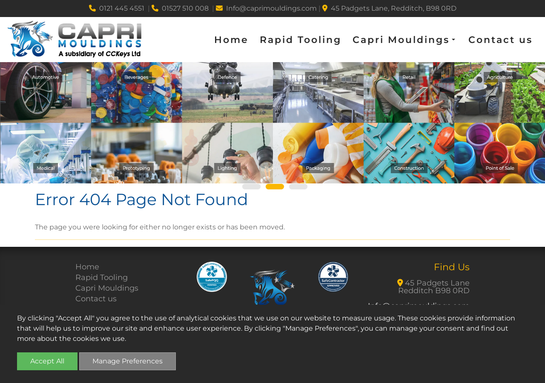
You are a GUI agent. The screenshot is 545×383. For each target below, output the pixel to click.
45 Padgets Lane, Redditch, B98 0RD (389, 8)
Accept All (47, 361)
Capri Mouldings (106, 288)
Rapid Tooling (300, 40)
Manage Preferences (127, 361)
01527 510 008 (180, 8)
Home (231, 40)
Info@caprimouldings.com (266, 8)
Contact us (500, 40)
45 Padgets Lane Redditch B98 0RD (433, 286)
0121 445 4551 (116, 8)
